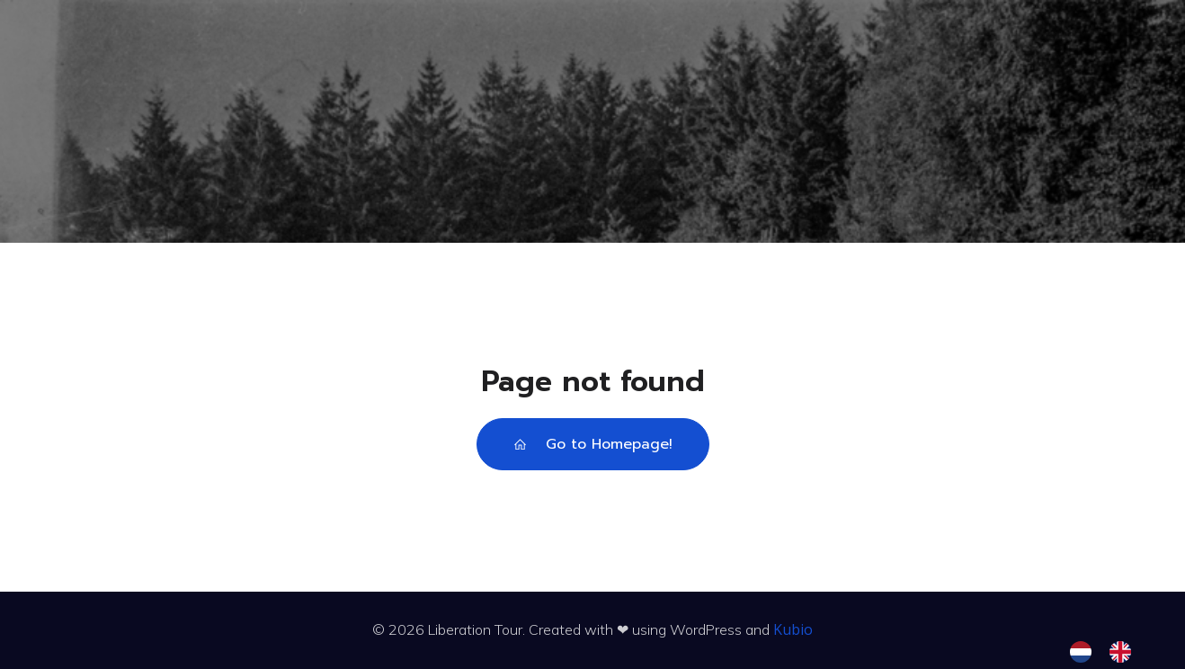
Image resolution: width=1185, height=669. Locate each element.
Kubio (793, 629)
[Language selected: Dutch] (1109, 652)
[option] (1124, 652)
